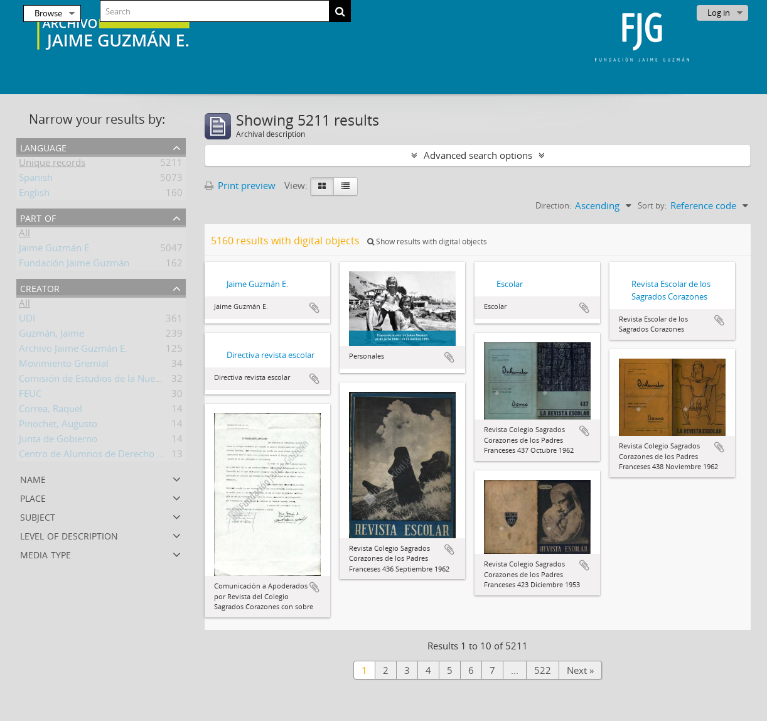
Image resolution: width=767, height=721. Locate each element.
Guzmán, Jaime (51, 335)
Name (33, 478)
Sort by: (652, 205)
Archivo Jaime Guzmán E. (73, 350)
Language (43, 146)
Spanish (36, 179)
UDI (27, 320)
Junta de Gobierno (58, 441)
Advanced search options (478, 155)
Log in (718, 12)
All (24, 235)
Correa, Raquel (50, 410)
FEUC (30, 395)
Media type (45, 553)
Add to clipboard (314, 307)
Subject (37, 515)
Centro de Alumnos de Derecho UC (94, 456)
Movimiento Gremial (64, 365)
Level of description (69, 534)
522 (542, 670)
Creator (40, 287)
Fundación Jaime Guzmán (74, 265)
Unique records (52, 164)
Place (33, 497)
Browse (48, 13)
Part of (38, 217)
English (34, 194)
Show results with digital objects (427, 241)
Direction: (553, 205)
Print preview (240, 185)
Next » (580, 670)
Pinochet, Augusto (58, 426)
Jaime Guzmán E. (55, 250)
